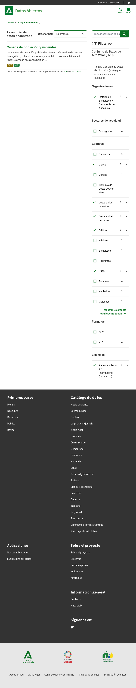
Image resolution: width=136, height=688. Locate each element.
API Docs (76, 71)
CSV (10, 65)
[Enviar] (124, 33)
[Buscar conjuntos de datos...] (110, 33)
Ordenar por (45, 34)
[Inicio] (11, 22)
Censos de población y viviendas (32, 47)
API (65, 71)
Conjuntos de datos (28, 22)
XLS (16, 65)
